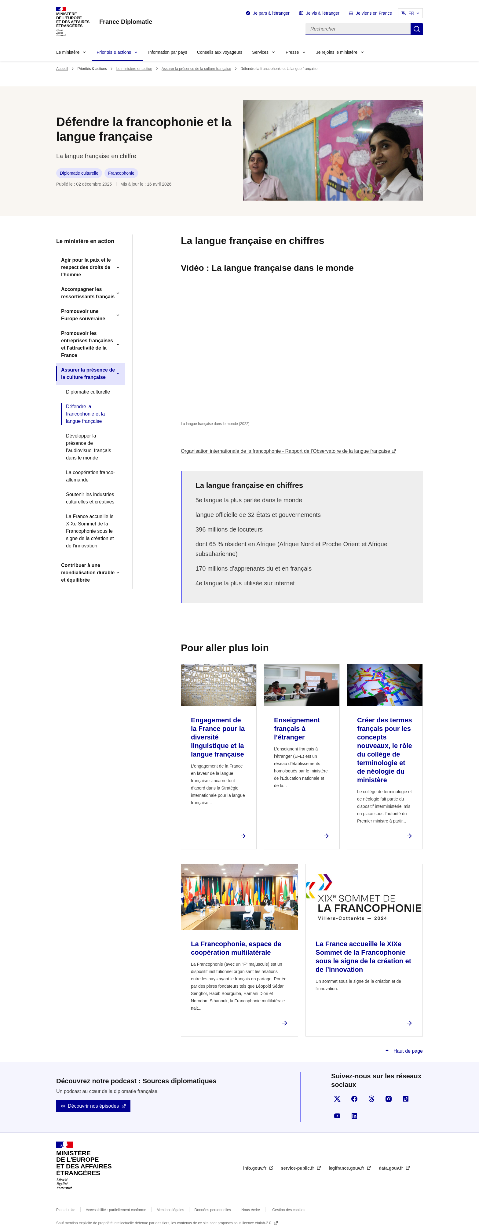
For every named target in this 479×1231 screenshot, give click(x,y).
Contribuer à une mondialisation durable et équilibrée (88, 573)
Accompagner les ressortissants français (88, 293)
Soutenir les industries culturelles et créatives (90, 498)
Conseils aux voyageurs (220, 52)
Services (260, 52)
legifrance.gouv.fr (347, 1168)
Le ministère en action (134, 69)
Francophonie (121, 173)
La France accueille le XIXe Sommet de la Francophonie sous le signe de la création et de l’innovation (90, 531)
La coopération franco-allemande (90, 476)
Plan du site (65, 1210)
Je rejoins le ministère (336, 52)
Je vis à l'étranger (322, 13)
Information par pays (167, 52)
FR (411, 13)
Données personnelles (213, 1210)
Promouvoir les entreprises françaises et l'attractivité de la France (87, 344)
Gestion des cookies (288, 1210)
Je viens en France (374, 13)
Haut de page (407, 1051)
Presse (292, 52)
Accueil (62, 69)
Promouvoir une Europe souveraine (83, 315)
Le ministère (67, 52)
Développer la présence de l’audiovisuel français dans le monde (88, 446)
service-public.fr (298, 1168)
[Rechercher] (358, 29)
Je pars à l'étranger (271, 13)
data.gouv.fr (391, 1168)
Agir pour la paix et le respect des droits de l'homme (86, 267)
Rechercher (417, 29)
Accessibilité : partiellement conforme (116, 1210)
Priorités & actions (114, 52)
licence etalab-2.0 (257, 1223)
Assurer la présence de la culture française (196, 69)
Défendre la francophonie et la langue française (85, 414)
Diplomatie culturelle (79, 173)
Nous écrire (250, 1210)
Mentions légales (170, 1210)
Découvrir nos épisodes (93, 1106)
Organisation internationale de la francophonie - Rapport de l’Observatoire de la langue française (285, 451)
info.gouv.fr (255, 1168)
